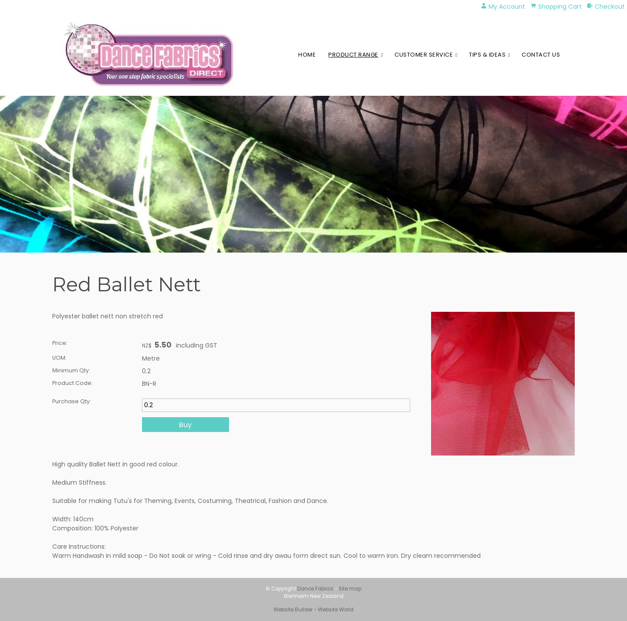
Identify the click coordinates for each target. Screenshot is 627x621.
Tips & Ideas (487, 55)
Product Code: (72, 383)
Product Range (353, 55)
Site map (350, 588)
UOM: (59, 357)
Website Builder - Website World (313, 609)
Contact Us (541, 55)
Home (307, 55)
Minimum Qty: (71, 370)
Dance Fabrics (315, 588)
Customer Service (423, 55)
